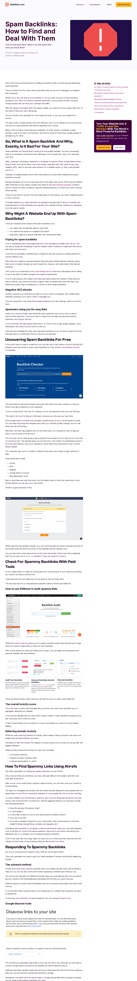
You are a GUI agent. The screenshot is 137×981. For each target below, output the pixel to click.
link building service (44, 271)
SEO (36, 53)
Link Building (30, 53)
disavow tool (66, 898)
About (109, 5)
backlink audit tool (20, 643)
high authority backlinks (61, 185)
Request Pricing (123, 4)
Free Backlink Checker (70, 347)
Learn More (119, 147)
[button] (80, 4)
